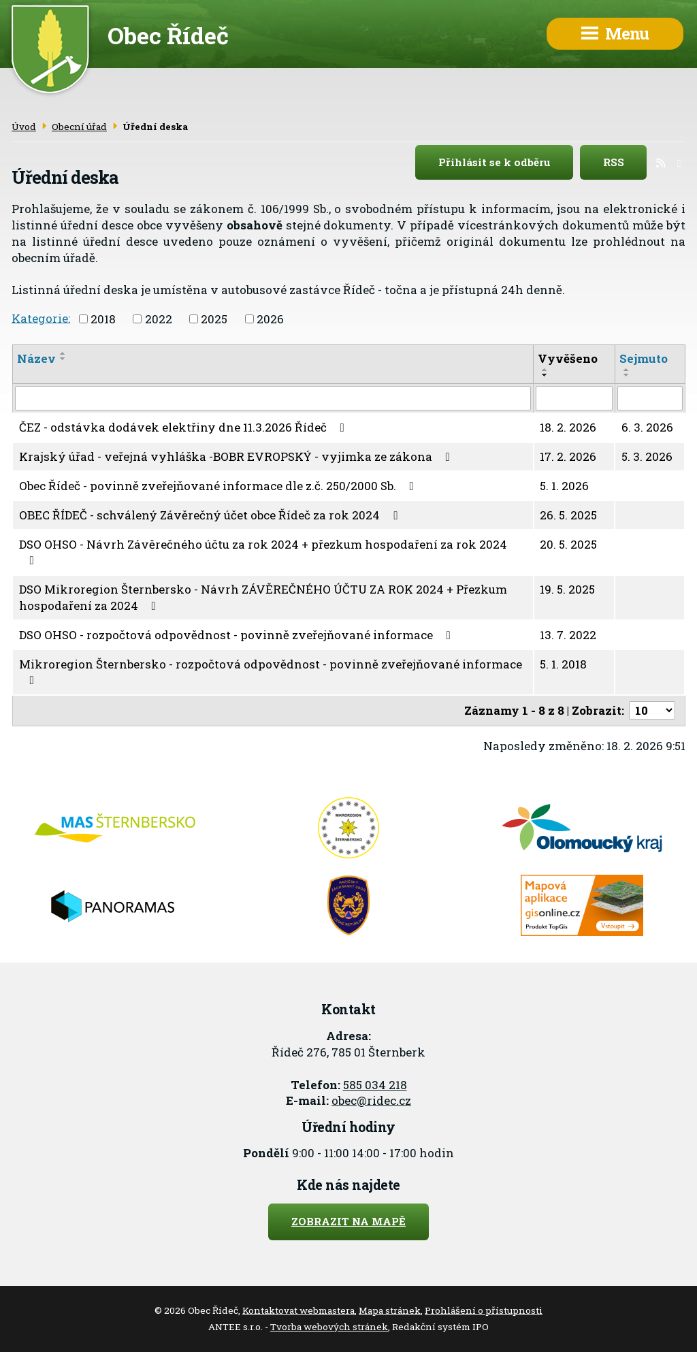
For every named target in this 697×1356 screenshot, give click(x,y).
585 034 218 (375, 1085)
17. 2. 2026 (568, 456)
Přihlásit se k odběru (506, 163)
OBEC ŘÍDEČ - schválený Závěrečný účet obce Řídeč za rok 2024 (211, 515)
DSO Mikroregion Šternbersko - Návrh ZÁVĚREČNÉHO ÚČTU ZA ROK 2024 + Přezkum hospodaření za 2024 (263, 597)
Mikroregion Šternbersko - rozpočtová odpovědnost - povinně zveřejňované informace (270, 671)
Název (36, 358)
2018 (103, 319)
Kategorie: (41, 317)
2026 (270, 319)
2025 (214, 319)
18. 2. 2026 (568, 427)
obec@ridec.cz (371, 1100)
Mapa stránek (390, 1310)
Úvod (24, 126)
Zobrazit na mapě (348, 1221)
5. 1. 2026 (564, 486)
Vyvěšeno (568, 358)
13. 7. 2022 (568, 635)
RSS (625, 163)
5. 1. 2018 (563, 664)
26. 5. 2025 (568, 515)
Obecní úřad (79, 126)
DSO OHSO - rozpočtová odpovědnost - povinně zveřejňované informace (237, 635)
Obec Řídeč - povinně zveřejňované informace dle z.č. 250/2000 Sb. (219, 486)
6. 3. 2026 (647, 427)
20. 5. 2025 (568, 544)
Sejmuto (643, 358)
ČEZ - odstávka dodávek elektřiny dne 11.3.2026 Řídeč (184, 427)
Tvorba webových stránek (329, 1327)
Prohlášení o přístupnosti (483, 1310)
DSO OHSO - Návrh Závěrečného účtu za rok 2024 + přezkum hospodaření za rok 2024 (263, 551)
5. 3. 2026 (646, 456)
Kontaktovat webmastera (298, 1310)
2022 (158, 319)
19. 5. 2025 (567, 589)
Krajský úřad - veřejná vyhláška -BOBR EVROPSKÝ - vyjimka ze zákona (237, 456)
